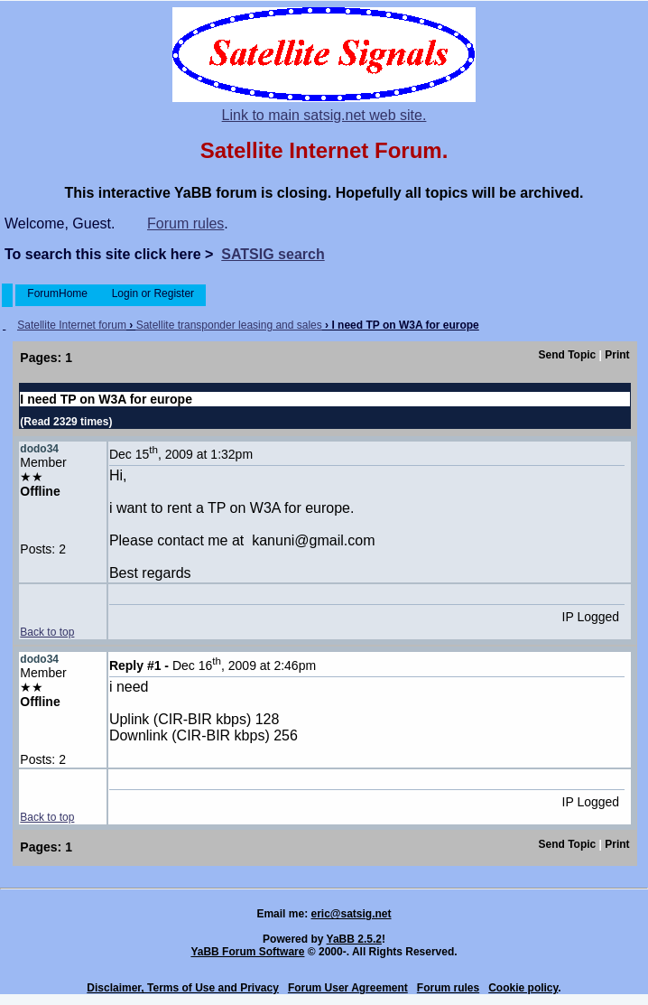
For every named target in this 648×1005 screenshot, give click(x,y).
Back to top (47, 632)
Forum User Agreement (348, 988)
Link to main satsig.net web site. (324, 115)
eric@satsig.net (350, 913)
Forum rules (185, 223)
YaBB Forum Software (247, 951)
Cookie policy (523, 988)
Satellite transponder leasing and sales (229, 325)
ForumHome (57, 293)
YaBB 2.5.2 (354, 939)
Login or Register (152, 293)
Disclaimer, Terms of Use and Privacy (183, 988)
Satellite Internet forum (71, 325)
